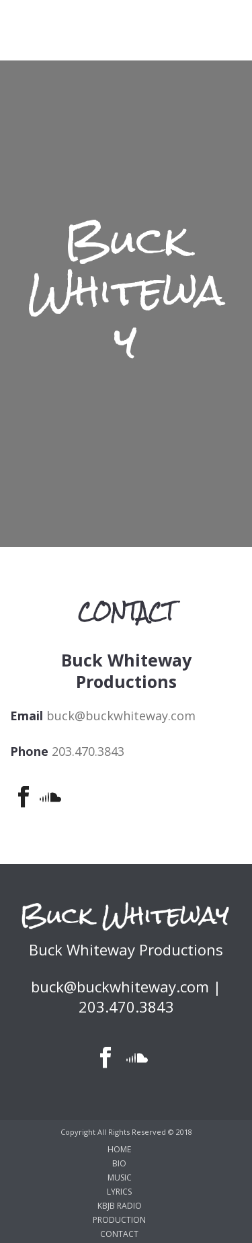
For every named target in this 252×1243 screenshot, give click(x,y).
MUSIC (120, 1177)
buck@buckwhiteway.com (121, 716)
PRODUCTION (119, 1220)
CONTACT (119, 1234)
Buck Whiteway (126, 291)
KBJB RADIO (119, 1206)
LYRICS (119, 1192)
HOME (119, 1149)
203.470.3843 (88, 751)
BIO (119, 1163)
